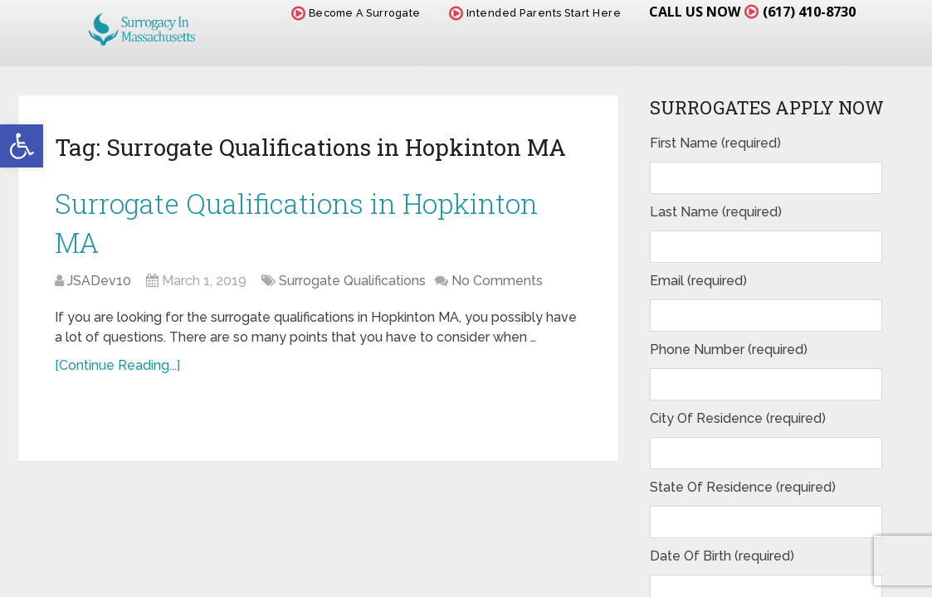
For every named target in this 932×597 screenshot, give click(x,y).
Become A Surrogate (345, 14)
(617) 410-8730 (804, 12)
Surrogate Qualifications (352, 292)
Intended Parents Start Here (524, 14)
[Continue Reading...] (117, 377)
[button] (21, 145)
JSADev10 (99, 292)
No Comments (497, 292)
